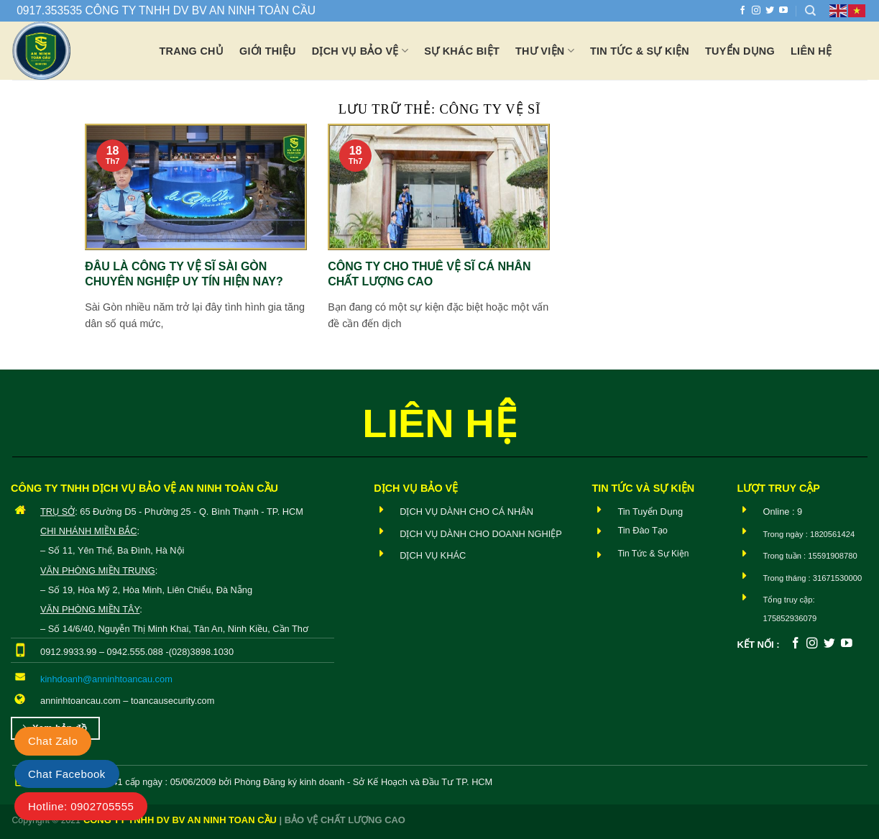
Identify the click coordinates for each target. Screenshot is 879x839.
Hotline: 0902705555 (81, 806)
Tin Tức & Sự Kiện (653, 554)
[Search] (810, 11)
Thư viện (544, 51)
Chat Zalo (53, 741)
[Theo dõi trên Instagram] (756, 11)
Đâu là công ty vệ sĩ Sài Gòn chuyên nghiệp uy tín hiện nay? (184, 274)
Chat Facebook (67, 774)
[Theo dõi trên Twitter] (769, 11)
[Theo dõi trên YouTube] (783, 11)
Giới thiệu (267, 51)
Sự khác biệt (462, 51)
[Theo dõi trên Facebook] (742, 11)
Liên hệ (811, 51)
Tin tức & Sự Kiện (639, 51)
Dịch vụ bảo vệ (360, 51)
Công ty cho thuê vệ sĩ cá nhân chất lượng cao (429, 274)
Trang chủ (192, 51)
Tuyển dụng (740, 51)
